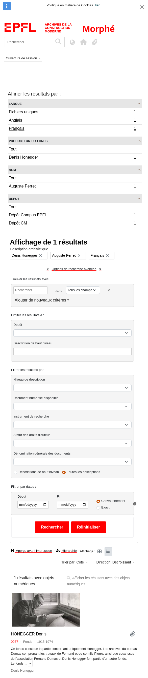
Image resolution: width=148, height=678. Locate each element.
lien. (98, 5)
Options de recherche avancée (74, 269)
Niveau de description (29, 379)
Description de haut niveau (32, 343)
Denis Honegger (72, 157)
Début (21, 496)
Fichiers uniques (72, 112)
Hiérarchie (66, 551)
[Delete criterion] (109, 290)
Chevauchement (113, 501)
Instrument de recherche (31, 416)
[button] (83, 42)
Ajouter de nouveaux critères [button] (40, 300)
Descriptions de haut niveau (38, 472)
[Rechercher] (28, 42)
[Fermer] (142, 7)
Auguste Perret (72, 186)
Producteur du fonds (28, 140)
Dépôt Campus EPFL (72, 215)
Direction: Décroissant (114, 562)
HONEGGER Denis (28, 634)
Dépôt (17, 325)
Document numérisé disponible (35, 398)
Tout (12, 149)
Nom (12, 169)
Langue (15, 103)
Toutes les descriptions (83, 472)
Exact (105, 507)
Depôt (14, 198)
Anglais (72, 121)
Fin (59, 496)
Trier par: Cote (73, 562)
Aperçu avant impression (31, 551)
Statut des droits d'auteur (31, 435)
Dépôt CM (72, 223)
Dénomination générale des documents (41, 453)
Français (72, 129)
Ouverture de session (22, 58)
